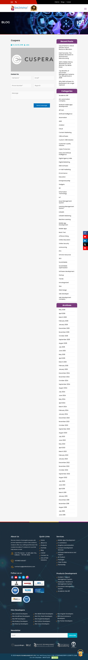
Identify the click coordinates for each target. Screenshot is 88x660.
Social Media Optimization (63, 267)
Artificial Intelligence (65, 114)
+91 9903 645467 (20, 561)
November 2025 (64, 332)
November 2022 (64, 466)
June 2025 (62, 351)
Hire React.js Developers (20, 624)
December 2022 (64, 463)
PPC (60, 251)
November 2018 (64, 504)
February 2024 (63, 410)
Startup (61, 275)
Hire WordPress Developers (21, 616)
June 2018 (62, 515)
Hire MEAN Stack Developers (44, 614)
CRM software (63, 136)
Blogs (63, 2)
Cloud (61, 129)
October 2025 (63, 336)
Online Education (64, 240)
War (60, 286)
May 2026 (62, 310)
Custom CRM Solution (66, 140)
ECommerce (63, 173)
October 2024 (63, 380)
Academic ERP (63, 95)
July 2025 (62, 347)
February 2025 (63, 366)
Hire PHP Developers (18, 619)
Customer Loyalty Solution (65, 144)
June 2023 (62, 440)
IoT (60, 197)
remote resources (65, 255)
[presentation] (22, 108)
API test (61, 110)
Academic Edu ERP (64, 591)
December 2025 (64, 328)
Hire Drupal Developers (42, 619)
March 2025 (63, 362)
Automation (63, 117)
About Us (44, 543)
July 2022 (62, 481)
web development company (65, 298)
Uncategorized (64, 282)
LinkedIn (61, 212)
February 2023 (63, 455)
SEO (60, 258)
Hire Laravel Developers (20, 614)
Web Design (63, 290)
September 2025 (64, 339)
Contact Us (44, 555)
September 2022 (64, 474)
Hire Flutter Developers (64, 621)
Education (62, 177)
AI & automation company (64, 100)
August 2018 (63, 507)
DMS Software (63, 166)
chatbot (61, 125)
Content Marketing (65, 132)
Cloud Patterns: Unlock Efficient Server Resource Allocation (66, 47)
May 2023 (62, 444)
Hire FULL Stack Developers (43, 616)
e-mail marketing (65, 169)
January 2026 (63, 325)
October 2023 (63, 425)
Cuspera (15, 40)
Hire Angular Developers (65, 614)
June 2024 (62, 395)
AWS (60, 121)
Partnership (61, 565)
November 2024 (64, 377)
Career (68, 2)
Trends (61, 279)
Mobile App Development (63, 224)
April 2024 (62, 403)
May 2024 (62, 399)
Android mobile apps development (65, 105)
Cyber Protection (64, 149)
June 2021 (62, 485)
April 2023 (62, 448)
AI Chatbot (61, 557)
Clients (57, 2)
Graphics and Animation (66, 545)
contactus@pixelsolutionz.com (25, 567)
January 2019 (63, 496)
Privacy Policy (47, 655)
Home (43, 540)
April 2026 (62, 313)
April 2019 (62, 489)
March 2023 (63, 451)
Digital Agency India (65, 158)
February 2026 (63, 321)
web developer (64, 294)
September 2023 (64, 429)
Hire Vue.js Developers (42, 624)
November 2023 (64, 421)
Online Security (64, 243)
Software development (66, 271)
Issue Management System (65, 202)
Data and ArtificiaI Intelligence (65, 153)
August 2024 (63, 388)
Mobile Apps (63, 229)
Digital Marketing (64, 162)
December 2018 (64, 500)
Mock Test (62, 232)
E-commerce (62, 543)
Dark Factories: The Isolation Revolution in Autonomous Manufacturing (66, 55)
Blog (42, 550)
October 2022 (63, 470)
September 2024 (64, 384)
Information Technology (63, 192)
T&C (38, 655)
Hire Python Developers (42, 621)
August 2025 (63, 343)
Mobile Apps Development (66, 540)
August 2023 (63, 433)
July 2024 (62, 392)
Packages (61, 560)
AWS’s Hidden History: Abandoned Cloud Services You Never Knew (66, 64)
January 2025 (63, 369)
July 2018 (62, 511)
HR (60, 188)
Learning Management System (66, 207)
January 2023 (63, 459)
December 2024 (64, 373)
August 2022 (63, 477)
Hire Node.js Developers (20, 621)
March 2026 (63, 317)
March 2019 (62, 492)
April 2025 (62, 358)
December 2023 (64, 418)
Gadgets (62, 184)
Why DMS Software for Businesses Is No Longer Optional (66, 83)
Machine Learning (65, 219)
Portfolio (43, 548)
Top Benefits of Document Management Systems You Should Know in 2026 (66, 74)
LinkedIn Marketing (65, 216)
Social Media (63, 262)
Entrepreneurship (64, 181)
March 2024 (63, 407)
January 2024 (63, 414)
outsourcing (63, 247)
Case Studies (62, 562)
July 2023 (62, 436)
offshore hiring (64, 236)
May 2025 (62, 354)
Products (44, 545)
